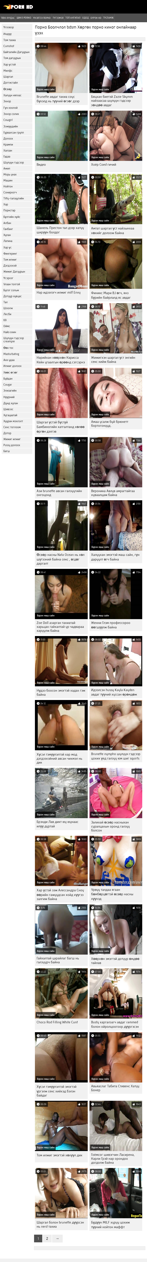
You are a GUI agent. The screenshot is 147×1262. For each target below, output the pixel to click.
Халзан (7, 150)
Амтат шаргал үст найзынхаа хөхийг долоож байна (112, 230)
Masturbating (11, 354)
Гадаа (6, 156)
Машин (7, 180)
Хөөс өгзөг (10, 372)
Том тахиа (9, 40)
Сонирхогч (10, 192)
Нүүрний (8, 397)
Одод (85, 17)
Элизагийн (10, 390)
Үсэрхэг (8, 278)
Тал (5, 302)
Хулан (7, 235)
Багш (6, 451)
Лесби (7, 314)
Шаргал (8, 76)
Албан (7, 223)
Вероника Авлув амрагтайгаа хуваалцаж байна (113, 493)
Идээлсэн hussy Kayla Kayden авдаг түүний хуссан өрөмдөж (114, 692)
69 (4, 320)
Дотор (7, 433)
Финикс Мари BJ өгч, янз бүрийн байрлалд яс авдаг (111, 295)
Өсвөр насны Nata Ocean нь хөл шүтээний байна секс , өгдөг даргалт (60, 559)
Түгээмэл (58, 17)
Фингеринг (10, 253)
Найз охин (9, 332)
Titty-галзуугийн (13, 198)
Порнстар (9, 210)
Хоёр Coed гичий (103, 165)
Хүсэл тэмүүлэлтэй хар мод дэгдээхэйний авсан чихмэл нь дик (59, 758)
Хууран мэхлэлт (13, 421)
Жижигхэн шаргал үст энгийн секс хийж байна (113, 360)
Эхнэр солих (11, 114)
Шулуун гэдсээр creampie (13, 339)
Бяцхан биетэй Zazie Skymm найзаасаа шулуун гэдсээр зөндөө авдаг (112, 101)
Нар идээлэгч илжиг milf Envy (59, 292)
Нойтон (8, 186)
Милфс (7, 70)
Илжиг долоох (12, 366)
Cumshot (8, 46)
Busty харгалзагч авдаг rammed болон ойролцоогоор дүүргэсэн (115, 1024)
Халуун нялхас (12, 95)
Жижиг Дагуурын (14, 271)
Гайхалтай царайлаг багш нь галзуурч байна (58, 960)
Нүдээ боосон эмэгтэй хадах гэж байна (61, 693)
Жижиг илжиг (12, 439)
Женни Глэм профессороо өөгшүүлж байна (110, 625)
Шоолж (8, 308)
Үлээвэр (8, 27)
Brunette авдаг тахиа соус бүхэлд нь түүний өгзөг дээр (58, 99)
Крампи (8, 144)
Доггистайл (10, 82)
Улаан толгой (11, 284)
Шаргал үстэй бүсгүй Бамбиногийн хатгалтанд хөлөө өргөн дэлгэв (60, 426)
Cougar (7, 384)
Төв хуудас (8, 17)
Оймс (6, 326)
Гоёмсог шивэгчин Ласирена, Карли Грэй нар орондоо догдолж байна (113, 1159)
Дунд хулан (10, 403)
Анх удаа (8, 360)
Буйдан (7, 378)
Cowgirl (8, 120)
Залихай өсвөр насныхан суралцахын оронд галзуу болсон (110, 826)
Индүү (7, 34)
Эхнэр (7, 101)
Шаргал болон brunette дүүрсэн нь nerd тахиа (60, 1224)
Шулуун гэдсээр (13, 162)
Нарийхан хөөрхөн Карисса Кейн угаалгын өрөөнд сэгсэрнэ (61, 360)
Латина (7, 241)
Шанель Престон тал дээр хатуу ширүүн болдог (60, 230)
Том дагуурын (12, 58)
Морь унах (10, 174)
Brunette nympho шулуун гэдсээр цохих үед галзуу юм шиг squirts (115, 756)
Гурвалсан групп (13, 132)
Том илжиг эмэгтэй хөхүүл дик (59, 1155)
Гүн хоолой (10, 107)
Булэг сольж (11, 290)
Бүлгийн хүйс (11, 217)
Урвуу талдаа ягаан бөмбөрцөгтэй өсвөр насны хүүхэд (112, 894)
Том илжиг (10, 259)
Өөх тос (8, 347)
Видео (41, 165)
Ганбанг (8, 229)
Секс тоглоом (12, 427)
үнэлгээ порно (42, 17)
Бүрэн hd (96, 17)
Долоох (8, 138)
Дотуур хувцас (12, 296)
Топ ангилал (72, 17)
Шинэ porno (24, 17)
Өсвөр (7, 89)
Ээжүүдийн (10, 126)
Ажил (6, 168)
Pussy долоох (11, 445)
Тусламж (108, 17)
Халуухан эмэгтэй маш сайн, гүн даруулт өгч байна (115, 557)
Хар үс (7, 247)
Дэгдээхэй (10, 265)
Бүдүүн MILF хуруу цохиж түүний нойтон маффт (110, 1224)
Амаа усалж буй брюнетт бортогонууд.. (109, 424)
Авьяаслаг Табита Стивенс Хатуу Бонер (115, 1088)
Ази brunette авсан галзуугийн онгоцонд (59, 493)
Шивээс (8, 409)
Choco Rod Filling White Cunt (57, 1022)
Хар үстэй (9, 64)
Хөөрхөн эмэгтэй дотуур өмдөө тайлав (115, 961)
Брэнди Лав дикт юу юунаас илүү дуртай (57, 824)
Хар (5, 204)
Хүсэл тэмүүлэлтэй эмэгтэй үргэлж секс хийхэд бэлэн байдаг (56, 1091)
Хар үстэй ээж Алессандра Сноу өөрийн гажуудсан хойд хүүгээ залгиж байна (60, 894)
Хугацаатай (10, 415)
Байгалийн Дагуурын (16, 52)
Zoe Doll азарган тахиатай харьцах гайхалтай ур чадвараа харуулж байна (60, 627)
